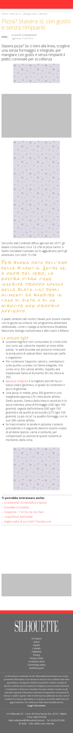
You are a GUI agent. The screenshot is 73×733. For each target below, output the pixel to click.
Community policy (36, 664)
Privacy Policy (36, 658)
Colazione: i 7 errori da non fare (24, 512)
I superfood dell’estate (18, 516)
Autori (37, 641)
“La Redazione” (29, 35)
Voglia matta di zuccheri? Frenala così (27, 521)
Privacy (36, 654)
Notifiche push (36, 668)
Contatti (36, 648)
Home (5, 13)
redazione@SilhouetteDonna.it (29, 720)
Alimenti (43, 13)
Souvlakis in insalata (16, 507)
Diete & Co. (15, 13)
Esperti (36, 645)
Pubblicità (36, 651)
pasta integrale (18, 381)
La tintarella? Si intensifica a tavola (25, 502)
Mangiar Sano (30, 13)
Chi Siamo (37, 638)
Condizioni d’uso (36, 661)
